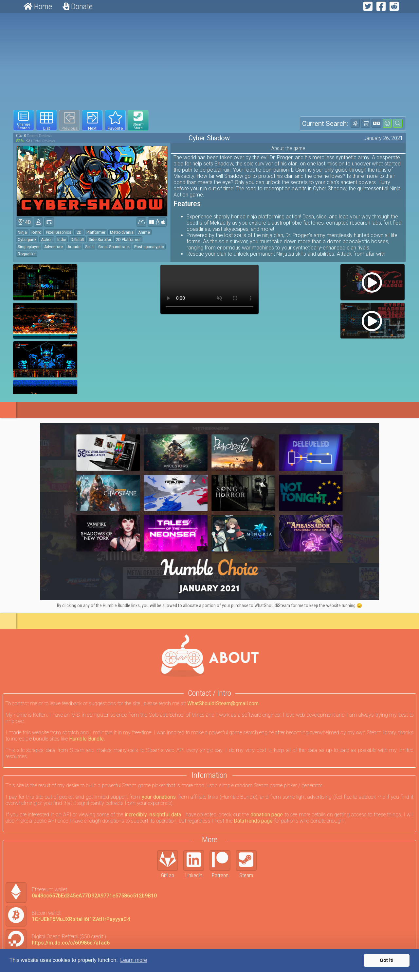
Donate (78, 6)
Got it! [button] (386, 960)
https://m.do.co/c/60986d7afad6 (71, 943)
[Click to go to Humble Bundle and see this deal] (209, 511)
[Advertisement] (209, 61)
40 (24, 222)
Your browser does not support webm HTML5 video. (209, 289)
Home (38, 6)
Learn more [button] (133, 960)
